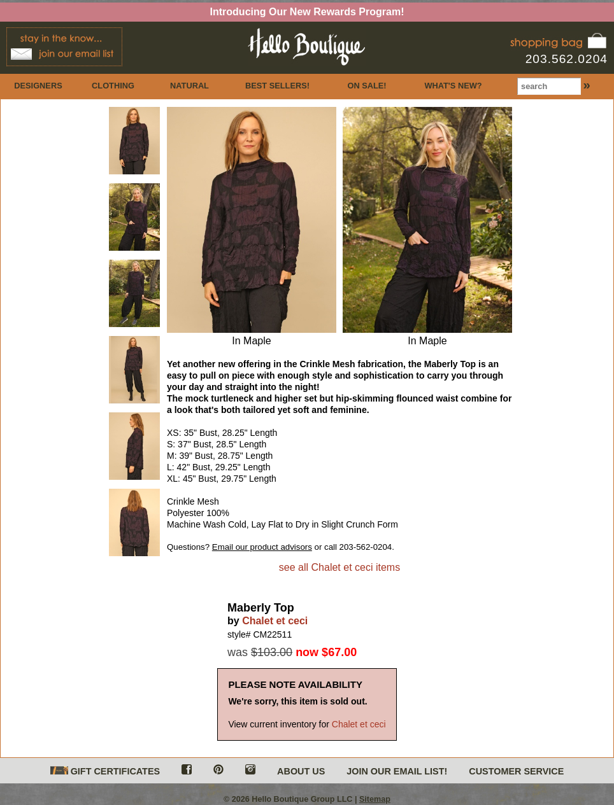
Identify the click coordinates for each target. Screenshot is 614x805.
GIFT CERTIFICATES (105, 771)
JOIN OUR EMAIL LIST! (396, 771)
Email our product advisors (262, 547)
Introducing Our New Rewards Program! (307, 11)
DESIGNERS (38, 85)
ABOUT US (301, 771)
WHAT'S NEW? (453, 85)
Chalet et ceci (275, 620)
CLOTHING (113, 85)
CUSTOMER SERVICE (516, 771)
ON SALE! (366, 85)
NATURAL (189, 85)
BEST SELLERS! (277, 85)
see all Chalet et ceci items (339, 567)
